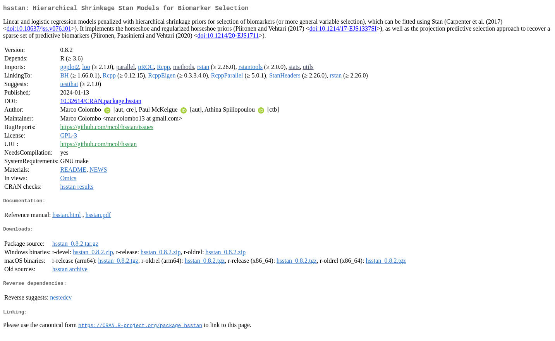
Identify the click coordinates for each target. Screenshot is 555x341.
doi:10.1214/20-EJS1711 (228, 37)
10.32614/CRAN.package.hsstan (100, 102)
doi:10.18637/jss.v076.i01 (39, 30)
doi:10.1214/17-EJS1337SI (343, 30)
